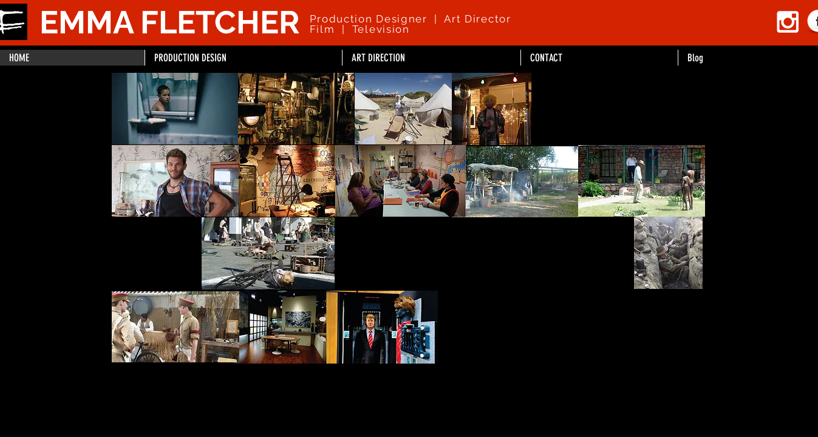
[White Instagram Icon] (787, 22)
